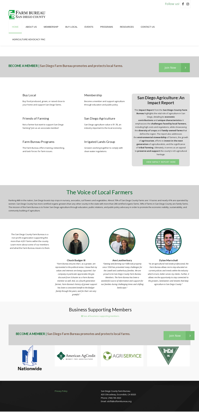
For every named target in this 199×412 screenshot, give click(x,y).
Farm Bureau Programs (38, 142)
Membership (51, 27)
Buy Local (71, 27)
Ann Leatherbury (122, 260)
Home (15, 27)
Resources (127, 27)
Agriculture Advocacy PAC (28, 39)
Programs (106, 27)
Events (89, 27)
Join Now (176, 67)
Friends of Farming (36, 118)
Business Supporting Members (100, 309)
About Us (31, 27)
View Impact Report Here (161, 162)
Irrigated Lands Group (99, 142)
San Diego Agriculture (99, 118)
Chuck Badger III (76, 260)
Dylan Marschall (168, 260)
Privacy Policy (61, 391)
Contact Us (148, 27)
